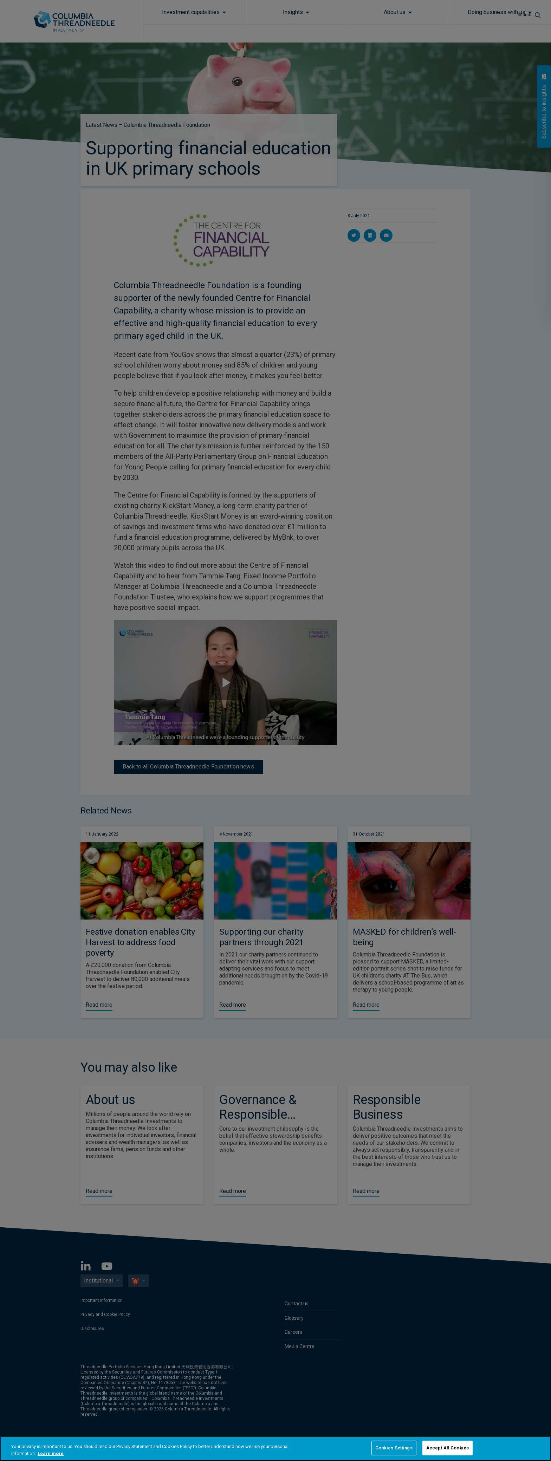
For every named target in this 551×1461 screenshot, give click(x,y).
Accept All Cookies (447, 1447)
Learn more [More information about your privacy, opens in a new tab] (51, 1453)
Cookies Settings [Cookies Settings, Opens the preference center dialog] (394, 1447)
